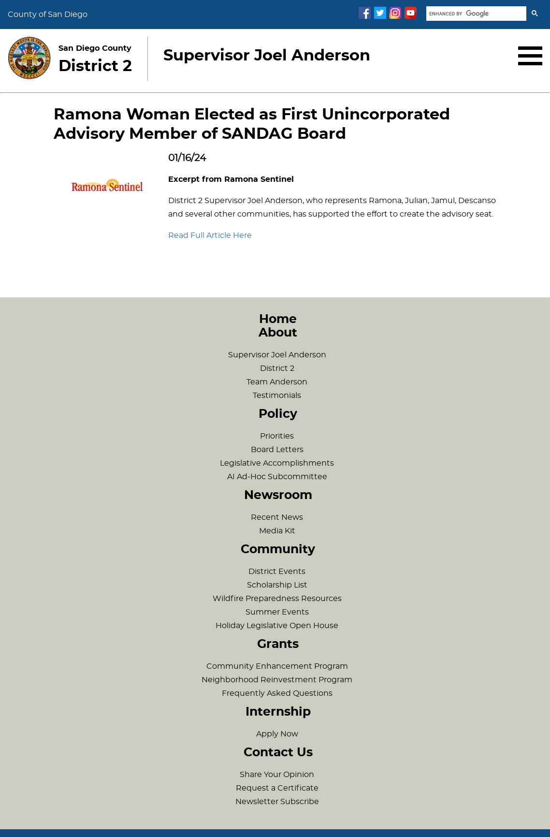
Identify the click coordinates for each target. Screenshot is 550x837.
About (278, 333)
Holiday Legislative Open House (277, 626)
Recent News (277, 517)
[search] (475, 13)
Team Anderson (276, 382)
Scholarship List (277, 585)
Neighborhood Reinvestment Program (277, 680)
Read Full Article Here (210, 235)
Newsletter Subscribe (277, 802)
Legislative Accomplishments (277, 463)
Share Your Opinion (277, 774)
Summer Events (277, 612)
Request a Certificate (277, 788)
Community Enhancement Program (277, 666)
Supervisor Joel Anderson (277, 355)
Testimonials (277, 395)
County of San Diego (47, 14)
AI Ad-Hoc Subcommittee (277, 477)
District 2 (277, 368)
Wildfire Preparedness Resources (277, 598)
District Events (276, 571)
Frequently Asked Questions (277, 693)
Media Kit (277, 531)
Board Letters (277, 450)
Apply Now (277, 734)
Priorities (277, 436)
